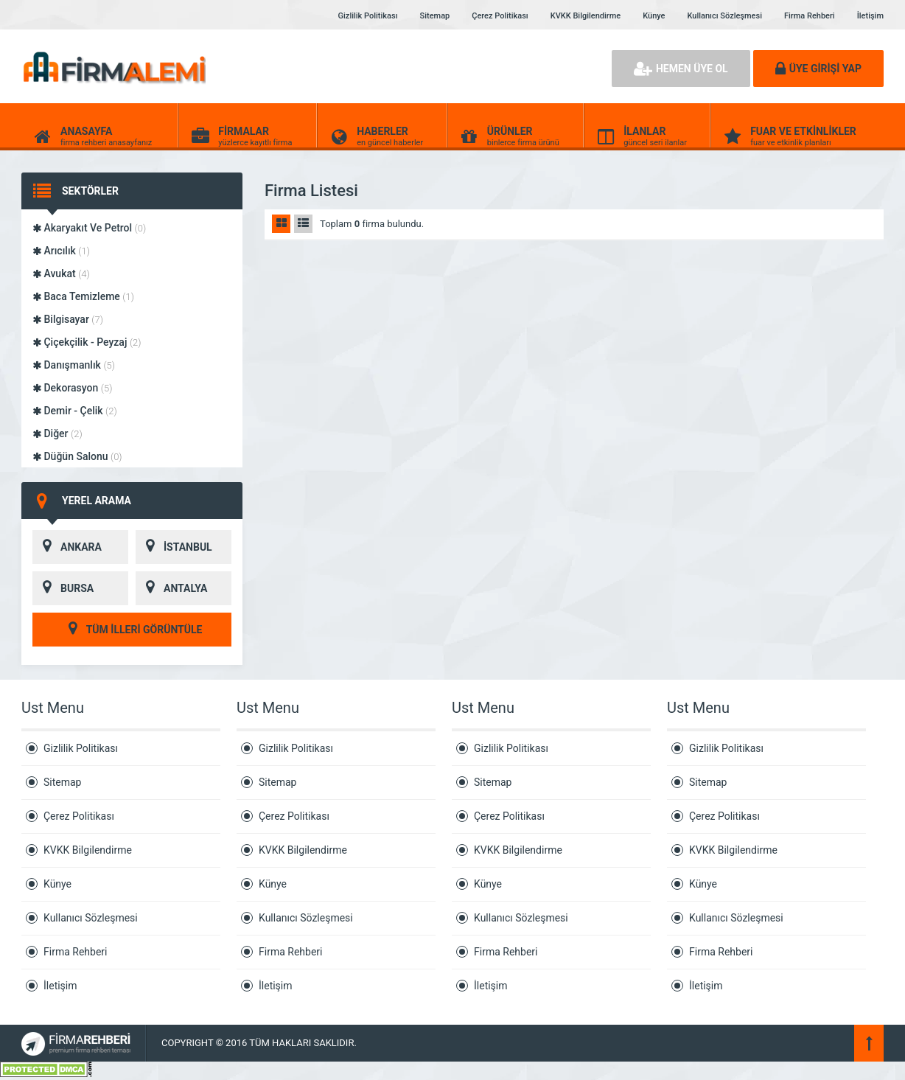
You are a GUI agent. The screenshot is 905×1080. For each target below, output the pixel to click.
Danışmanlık (73, 365)
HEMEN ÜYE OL (681, 68)
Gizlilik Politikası (368, 16)
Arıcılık (61, 251)
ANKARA (67, 547)
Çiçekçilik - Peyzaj (86, 342)
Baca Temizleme (83, 296)
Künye (654, 16)
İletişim (870, 16)
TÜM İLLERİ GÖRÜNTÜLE (132, 630)
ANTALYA (171, 588)
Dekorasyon (72, 388)
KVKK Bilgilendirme (586, 16)
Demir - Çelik (74, 411)
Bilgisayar (67, 319)
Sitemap (435, 16)
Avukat (61, 273)
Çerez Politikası (500, 16)
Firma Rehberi (809, 16)
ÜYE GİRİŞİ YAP (818, 68)
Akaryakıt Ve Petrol (89, 228)
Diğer (57, 433)
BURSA (63, 588)
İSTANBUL (174, 547)
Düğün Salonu (77, 456)
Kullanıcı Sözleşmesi (724, 16)
